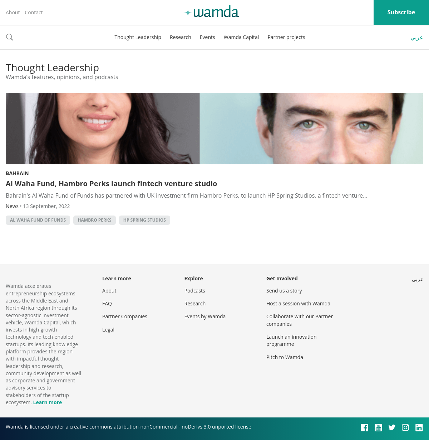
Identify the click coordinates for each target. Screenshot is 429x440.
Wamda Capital (241, 37)
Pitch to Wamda (284, 357)
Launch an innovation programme (291, 340)
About (13, 12)
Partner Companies (124, 316)
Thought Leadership (137, 37)
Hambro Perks (94, 220)
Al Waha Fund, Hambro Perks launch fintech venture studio (111, 183)
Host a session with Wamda (298, 303)
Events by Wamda (205, 316)
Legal (108, 329)
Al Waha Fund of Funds (38, 220)
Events (207, 37)
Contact (34, 12)
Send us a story (284, 290)
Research (180, 37)
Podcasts (194, 290)
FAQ (107, 303)
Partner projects (286, 37)
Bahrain (17, 173)
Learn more (47, 402)
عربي (416, 37)
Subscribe (401, 12)
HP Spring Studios (144, 220)
